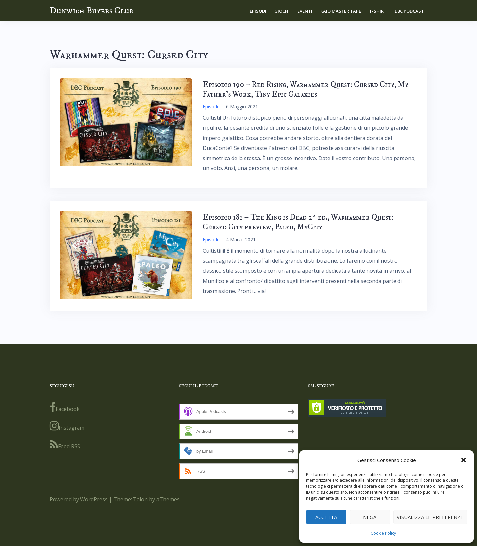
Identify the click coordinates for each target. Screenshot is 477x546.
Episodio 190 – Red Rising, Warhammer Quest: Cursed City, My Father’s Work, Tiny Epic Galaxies (305, 89)
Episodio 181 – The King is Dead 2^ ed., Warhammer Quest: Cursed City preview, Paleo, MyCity (298, 222)
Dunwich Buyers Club (91, 10)
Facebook (65, 407)
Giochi (282, 11)
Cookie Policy (383, 533)
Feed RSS (65, 444)
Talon (140, 499)
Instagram (67, 426)
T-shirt (378, 11)
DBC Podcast (409, 11)
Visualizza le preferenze (430, 517)
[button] (463, 460)
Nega (369, 517)
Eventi (304, 11)
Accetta (326, 517)
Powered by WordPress (79, 499)
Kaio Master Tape (340, 11)
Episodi (258, 11)
